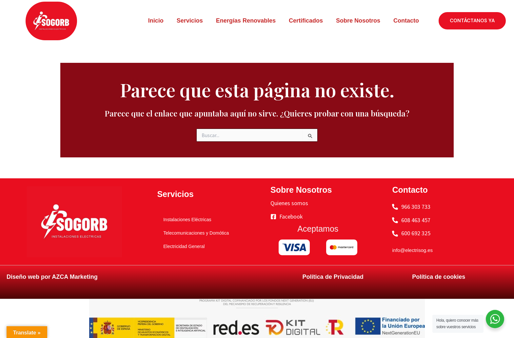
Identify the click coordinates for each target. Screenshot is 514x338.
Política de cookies (438, 277)
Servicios (190, 20)
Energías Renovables (246, 20)
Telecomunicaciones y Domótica (196, 232)
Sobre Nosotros (358, 20)
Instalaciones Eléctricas (185, 219)
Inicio (156, 20)
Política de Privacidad (333, 277)
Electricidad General (180, 246)
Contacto (406, 20)
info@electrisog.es (416, 250)
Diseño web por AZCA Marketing (52, 277)
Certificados (306, 20)
